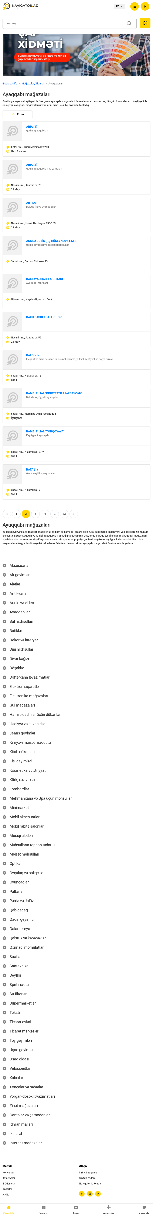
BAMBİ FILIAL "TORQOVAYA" (45, 431)
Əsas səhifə (10, 83)
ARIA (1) (31, 126)
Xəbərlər (7, 1189)
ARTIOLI (31, 202)
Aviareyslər (9, 1178)
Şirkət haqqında (88, 1172)
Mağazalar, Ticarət (32, 83)
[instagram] (90, 1194)
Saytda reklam (87, 1178)
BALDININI (33, 355)
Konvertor (8, 1172)
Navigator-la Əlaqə (90, 1183)
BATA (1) (32, 469)
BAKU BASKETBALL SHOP (44, 317)
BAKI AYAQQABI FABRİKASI (44, 279)
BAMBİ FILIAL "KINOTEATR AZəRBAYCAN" (54, 393)
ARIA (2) (31, 164)
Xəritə (6, 1194)
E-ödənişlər (9, 1183)
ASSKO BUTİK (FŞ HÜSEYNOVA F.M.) (51, 241)
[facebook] (82, 1194)
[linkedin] (98, 1194)
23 (64, 513)
